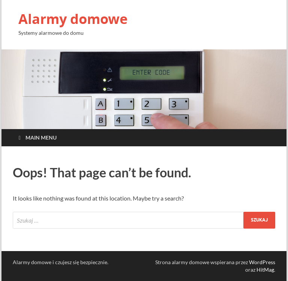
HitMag (265, 269)
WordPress (262, 262)
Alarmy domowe (73, 19)
